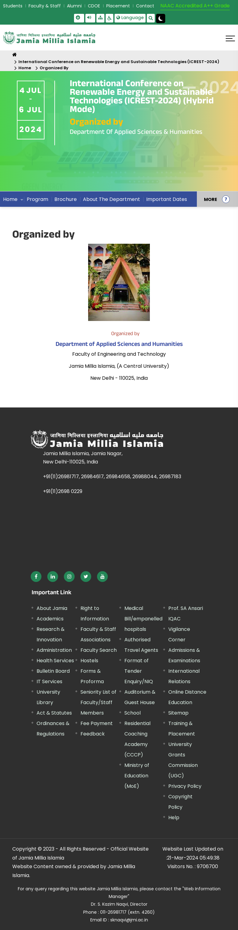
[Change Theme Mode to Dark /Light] (160, 18)
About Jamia (52, 608)
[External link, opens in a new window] (36, 576)
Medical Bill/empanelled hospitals (143, 619)
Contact (145, 6)
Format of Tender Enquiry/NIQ (138, 671)
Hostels (89, 660)
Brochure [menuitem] (65, 199)
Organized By (54, 68)
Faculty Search (98, 650)
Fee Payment (96, 723)
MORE (210, 199)
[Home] (14, 54)
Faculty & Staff (45, 6)
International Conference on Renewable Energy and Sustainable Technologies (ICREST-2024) (118, 62)
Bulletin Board (53, 671)
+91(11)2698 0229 (62, 491)
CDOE (94, 6)
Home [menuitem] (10, 199)
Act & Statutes (54, 712)
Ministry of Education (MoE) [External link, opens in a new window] (136, 776)
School (132, 712)
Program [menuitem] (37, 199)
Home (24, 68)
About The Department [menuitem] (111, 199)
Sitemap (178, 712)
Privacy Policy (184, 786)
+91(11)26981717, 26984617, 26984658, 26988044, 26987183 (112, 476)
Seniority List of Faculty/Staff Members (98, 702)
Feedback (92, 733)
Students (12, 6)
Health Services (55, 660)
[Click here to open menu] (230, 38)
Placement (118, 6)
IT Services (49, 681)
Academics (50, 618)
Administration (54, 650)
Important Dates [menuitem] (166, 199)
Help (173, 817)
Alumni (74, 6)
